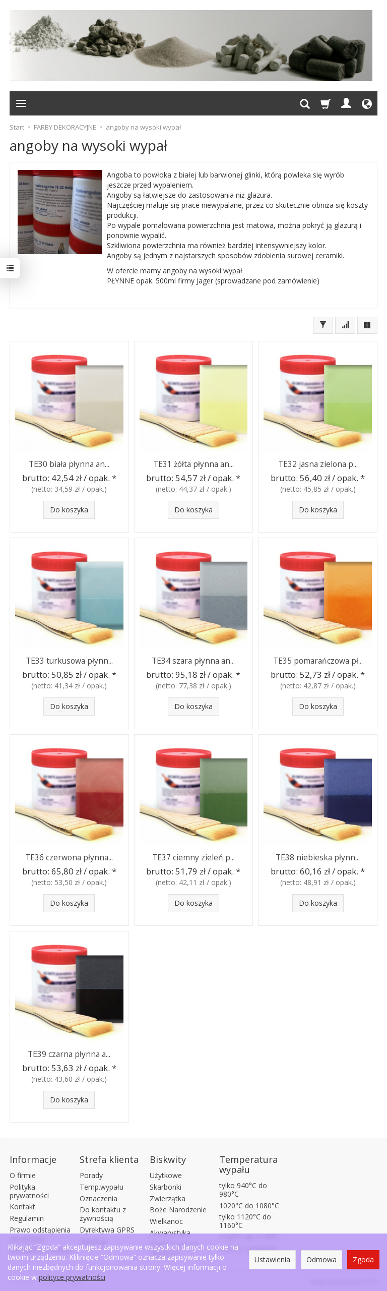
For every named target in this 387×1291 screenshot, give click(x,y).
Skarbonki (165, 1185)
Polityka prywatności (29, 1190)
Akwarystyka (170, 1231)
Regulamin (27, 1216)
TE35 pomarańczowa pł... (317, 660)
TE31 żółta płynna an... (193, 463)
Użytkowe (166, 1174)
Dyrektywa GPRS (107, 1228)
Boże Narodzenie (178, 1208)
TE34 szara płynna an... (193, 660)
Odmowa (321, 1259)
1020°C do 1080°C (249, 1204)
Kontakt (22, 1205)
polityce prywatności (72, 1277)
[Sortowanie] (345, 325)
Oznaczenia (98, 1197)
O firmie (23, 1174)
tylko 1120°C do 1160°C (245, 1220)
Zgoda (363, 1259)
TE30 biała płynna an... (69, 463)
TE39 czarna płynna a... (69, 1053)
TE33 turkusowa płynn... (69, 660)
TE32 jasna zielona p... (318, 463)
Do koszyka (69, 509)
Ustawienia (272, 1259)
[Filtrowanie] (323, 325)
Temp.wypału (101, 1185)
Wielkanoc (166, 1219)
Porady (91, 1174)
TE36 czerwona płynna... (69, 857)
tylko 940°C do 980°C (243, 1188)
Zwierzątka (167, 1197)
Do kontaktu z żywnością (103, 1213)
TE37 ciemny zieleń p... (193, 857)
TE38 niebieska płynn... (318, 857)
